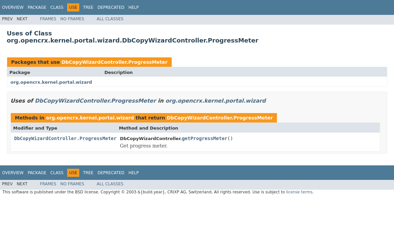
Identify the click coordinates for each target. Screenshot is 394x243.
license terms (299, 192)
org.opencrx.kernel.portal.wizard (51, 82)
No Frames (72, 19)
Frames (48, 19)
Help (134, 7)
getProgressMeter (204, 138)
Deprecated (110, 7)
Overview (13, 7)
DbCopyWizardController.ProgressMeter (114, 62)
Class (56, 7)
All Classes (110, 19)
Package (37, 7)
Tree (88, 7)
